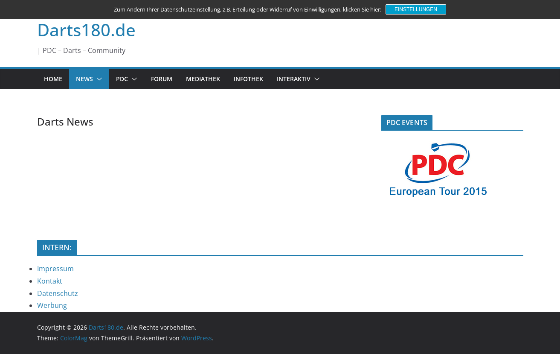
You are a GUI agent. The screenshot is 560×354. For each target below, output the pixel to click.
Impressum (55, 268)
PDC (122, 79)
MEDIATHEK (203, 79)
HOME (53, 79)
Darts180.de (86, 29)
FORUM (161, 79)
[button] (97, 79)
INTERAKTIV (293, 79)
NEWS (84, 79)
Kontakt (49, 281)
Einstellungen (416, 9)
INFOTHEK (248, 79)
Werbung (52, 305)
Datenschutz (57, 293)
